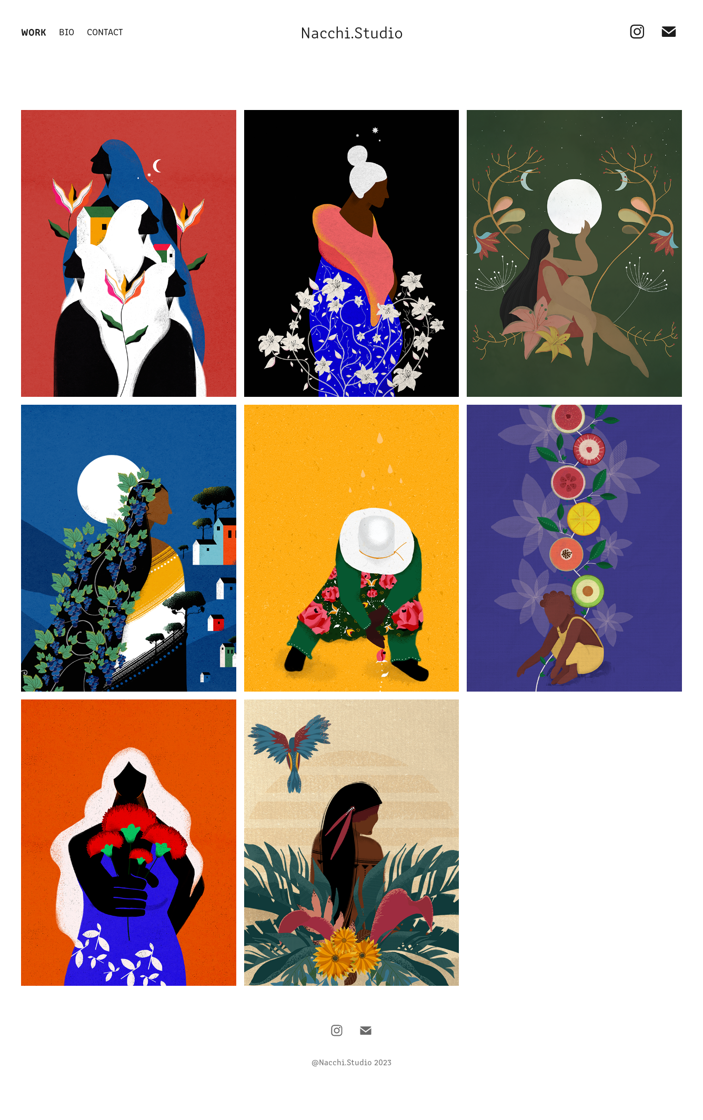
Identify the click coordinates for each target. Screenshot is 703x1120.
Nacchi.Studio (351, 32)
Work (33, 31)
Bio (66, 31)
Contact (105, 31)
